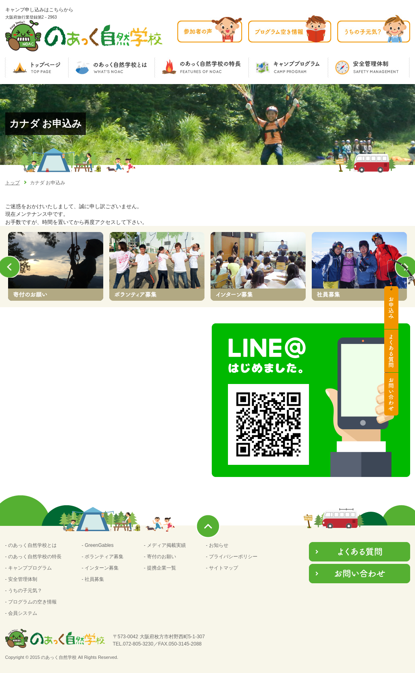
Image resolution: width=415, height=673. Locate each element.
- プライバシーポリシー (232, 556)
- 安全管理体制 (21, 579)
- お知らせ (217, 545)
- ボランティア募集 (102, 556)
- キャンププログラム (28, 568)
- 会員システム (21, 613)
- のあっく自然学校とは (31, 545)
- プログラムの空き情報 (31, 602)
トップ (12, 183)
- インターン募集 (100, 568)
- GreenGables (98, 545)
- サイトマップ (222, 568)
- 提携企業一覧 (160, 568)
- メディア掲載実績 (164, 545)
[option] (55, 266)
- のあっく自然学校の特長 (33, 556)
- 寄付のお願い (160, 556)
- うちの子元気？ (23, 590)
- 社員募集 (93, 579)
